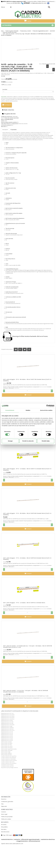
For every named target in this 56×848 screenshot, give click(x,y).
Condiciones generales (7, 801)
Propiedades (14, 129)
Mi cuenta (3, 824)
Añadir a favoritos (8, 110)
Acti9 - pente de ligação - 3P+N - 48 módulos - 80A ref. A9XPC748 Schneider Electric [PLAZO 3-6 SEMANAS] (27, 380)
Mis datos (3, 829)
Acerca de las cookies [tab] (46, 410)
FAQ (2, 804)
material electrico (7, 839)
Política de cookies (6, 819)
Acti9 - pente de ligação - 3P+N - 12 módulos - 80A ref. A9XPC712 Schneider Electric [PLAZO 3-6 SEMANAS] (27, 469)
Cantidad (4, 89)
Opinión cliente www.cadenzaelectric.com (12, 843)
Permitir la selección (28, 441)
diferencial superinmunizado (30, 839)
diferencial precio (34, 841)
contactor (17, 839)
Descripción (5, 129)
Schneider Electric (9, 119)
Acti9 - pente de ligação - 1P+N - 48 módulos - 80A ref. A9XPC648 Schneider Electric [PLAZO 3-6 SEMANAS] (27, 514)
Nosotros (3, 799)
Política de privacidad (6, 816)
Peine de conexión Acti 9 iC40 (48, 63)
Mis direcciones (5, 831)
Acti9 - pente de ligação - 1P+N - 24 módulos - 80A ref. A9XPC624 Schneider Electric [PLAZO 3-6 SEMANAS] (27, 558)
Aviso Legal (4, 814)
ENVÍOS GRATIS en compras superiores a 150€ (13, 1)
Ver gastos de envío (9, 114)
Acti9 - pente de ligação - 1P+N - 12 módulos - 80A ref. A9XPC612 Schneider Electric (24, 602)
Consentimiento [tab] (9, 410)
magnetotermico (22, 841)
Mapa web (4, 806)
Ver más (3, 76)
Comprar (6, 105)
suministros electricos (48, 839)
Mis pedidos (4, 827)
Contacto (3, 812)
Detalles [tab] (28, 410)
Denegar (10, 441)
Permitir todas (46, 441)
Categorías (28, 25)
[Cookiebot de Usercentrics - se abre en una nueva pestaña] (47, 406)
